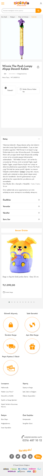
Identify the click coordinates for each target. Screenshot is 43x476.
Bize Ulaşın (4, 419)
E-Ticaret (16, 465)
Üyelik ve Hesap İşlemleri (9, 400)
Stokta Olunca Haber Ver (28, 90)
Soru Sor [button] (6, 219)
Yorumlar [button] (6, 206)
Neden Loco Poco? (7, 392)
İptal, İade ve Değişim (29, 392)
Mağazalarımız (5, 423)
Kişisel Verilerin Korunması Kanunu (9, 405)
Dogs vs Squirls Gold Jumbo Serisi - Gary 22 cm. (21, 277)
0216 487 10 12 (32, 440)
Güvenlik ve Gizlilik (7, 396)
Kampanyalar (27, 419)
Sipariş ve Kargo (28, 387)
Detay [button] (5, 139)
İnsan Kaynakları (6, 428)
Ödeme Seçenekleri (29, 396)
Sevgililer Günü (27, 423)
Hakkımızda (4, 387)
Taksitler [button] (6, 213)
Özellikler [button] (7, 200)
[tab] (21, 139)
